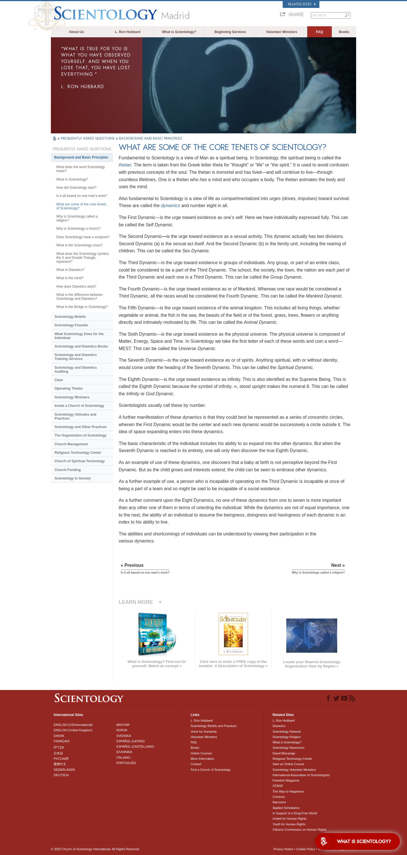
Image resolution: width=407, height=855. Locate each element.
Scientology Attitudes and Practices (75, 416)
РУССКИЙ (61, 758)
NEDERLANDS (64, 769)
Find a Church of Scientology (210, 769)
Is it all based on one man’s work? (81, 196)
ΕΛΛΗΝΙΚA (124, 752)
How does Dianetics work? (76, 286)
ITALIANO (123, 757)
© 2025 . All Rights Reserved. (95, 849)
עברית (59, 747)
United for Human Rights (289, 818)
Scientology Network (286, 731)
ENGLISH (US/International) (73, 724)
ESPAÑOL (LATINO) (130, 741)
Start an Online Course (288, 764)
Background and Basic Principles (81, 157)
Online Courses (201, 753)
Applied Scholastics (285, 808)
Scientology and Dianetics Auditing (76, 370)
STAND (277, 785)
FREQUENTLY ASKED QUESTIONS (88, 138)
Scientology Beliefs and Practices (213, 726)
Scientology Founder (71, 325)
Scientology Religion (286, 737)
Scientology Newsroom (288, 747)
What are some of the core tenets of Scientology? (81, 206)
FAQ (319, 32)
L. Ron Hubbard (127, 32)
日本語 (58, 753)
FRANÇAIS (62, 741)
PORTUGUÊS (126, 763)
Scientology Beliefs (70, 317)
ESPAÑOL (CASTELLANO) (135, 746)
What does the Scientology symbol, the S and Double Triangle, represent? (82, 258)
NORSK (121, 730)
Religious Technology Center (78, 453)
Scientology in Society (73, 478)
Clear (59, 380)
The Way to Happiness (288, 791)
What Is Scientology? (72, 179)
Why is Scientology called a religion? (77, 218)
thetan (125, 164)
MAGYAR (123, 724)
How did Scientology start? (76, 188)
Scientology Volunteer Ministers (294, 769)
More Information (202, 758)
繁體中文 (60, 764)
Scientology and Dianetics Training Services (76, 357)
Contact (195, 764)
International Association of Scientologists (301, 775)
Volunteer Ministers (281, 32)
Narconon (279, 802)
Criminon (278, 796)
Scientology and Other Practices (81, 427)
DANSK (59, 735)
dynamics (170, 205)
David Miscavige (283, 753)
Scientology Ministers (72, 397)
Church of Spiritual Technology (80, 461)
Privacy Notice (283, 849)
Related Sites (302, 4)
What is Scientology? (179, 32)
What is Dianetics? (70, 270)
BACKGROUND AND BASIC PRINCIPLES (150, 138)
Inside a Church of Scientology (79, 406)
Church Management (71, 444)
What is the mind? (69, 278)
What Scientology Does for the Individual (79, 336)
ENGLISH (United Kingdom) (73, 730)
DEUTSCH (61, 775)
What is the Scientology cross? (79, 245)
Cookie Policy (305, 849)
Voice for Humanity (203, 731)
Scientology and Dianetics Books (81, 346)
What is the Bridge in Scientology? (82, 307)
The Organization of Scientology (81, 435)
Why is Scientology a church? (78, 229)
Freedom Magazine (285, 780)
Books (344, 32)
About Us (76, 32)
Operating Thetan (69, 388)
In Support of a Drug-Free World (294, 813)
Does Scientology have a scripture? (83, 237)
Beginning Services (230, 32)
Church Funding (68, 470)
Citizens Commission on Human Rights (299, 829)
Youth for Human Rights (288, 824)
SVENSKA (123, 735)
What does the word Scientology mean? (80, 169)
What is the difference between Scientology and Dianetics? (79, 297)
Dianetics (278, 726)
